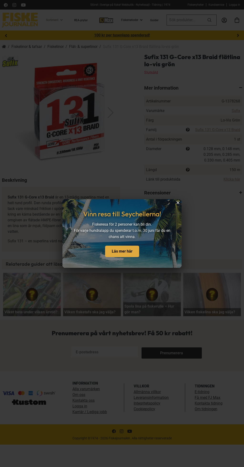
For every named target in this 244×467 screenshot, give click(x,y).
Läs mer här (122, 251)
